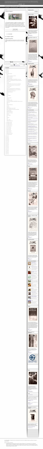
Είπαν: (7, 93)
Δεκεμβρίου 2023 (9, 73)
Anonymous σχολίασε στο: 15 (31, 123)
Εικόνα (7, 94)
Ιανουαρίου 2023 (9, 134)
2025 (6, 70)
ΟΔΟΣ (28, 34)
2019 (6, 139)
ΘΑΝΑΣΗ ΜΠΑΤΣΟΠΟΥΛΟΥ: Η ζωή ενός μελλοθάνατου (13, 89)
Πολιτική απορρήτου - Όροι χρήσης (23, 7)
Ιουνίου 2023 (8, 128)
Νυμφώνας (8, 117)
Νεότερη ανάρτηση (8, 63)
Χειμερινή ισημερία (9, 86)
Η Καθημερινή (29, 400)
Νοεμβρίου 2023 (9, 122)
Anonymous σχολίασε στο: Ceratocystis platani (32, 140)
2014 (6, 145)
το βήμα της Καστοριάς (30, 107)
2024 (6, 71)
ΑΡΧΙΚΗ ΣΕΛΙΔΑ (7, 7)
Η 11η (7, 74)
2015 (6, 144)
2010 (6, 150)
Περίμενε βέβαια (9, 95)
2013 (6, 146)
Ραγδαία (32, 300)
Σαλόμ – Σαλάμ (8, 119)
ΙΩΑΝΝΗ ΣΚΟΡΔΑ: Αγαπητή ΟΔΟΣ (11, 108)
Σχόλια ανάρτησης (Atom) (17, 65)
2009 (6, 151)
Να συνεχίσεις (8, 87)
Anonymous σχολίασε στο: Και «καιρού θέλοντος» (32, 120)
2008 (6, 152)
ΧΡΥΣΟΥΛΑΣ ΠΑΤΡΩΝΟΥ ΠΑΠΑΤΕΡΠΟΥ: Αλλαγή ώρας (14, 79)
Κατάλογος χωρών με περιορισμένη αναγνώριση (33, 262)
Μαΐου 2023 (8, 129)
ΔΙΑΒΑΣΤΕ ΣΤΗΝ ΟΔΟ (10, 104)
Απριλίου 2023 (8, 130)
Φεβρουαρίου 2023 (9, 133)
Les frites (8, 82)
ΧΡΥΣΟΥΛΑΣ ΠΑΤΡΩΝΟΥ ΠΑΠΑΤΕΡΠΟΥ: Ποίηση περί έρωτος (14, 101)
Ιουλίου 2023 (8, 127)
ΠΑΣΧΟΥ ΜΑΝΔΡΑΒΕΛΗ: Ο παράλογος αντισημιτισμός (34, 296)
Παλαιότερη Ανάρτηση (22, 63)
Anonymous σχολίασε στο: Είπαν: (31, 131)
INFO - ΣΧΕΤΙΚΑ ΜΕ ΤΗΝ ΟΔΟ (14, 7)
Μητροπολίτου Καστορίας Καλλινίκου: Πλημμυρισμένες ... (14, 88)
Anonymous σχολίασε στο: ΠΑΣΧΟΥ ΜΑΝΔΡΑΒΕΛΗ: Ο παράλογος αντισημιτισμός (32, 126)
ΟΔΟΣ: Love (8, 102)
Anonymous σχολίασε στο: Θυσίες (31, 111)
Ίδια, (7, 96)
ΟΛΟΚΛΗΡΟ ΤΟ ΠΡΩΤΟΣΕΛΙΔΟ (31, 426)
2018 (6, 140)
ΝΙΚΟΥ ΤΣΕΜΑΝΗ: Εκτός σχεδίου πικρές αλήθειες (13, 109)
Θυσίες (32, 283)
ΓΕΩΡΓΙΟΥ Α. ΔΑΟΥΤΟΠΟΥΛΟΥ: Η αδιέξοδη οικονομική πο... (14, 80)
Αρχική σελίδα (15, 63)
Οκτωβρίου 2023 (9, 123)
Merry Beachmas (9, 81)
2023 (6, 72)
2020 (6, 138)
